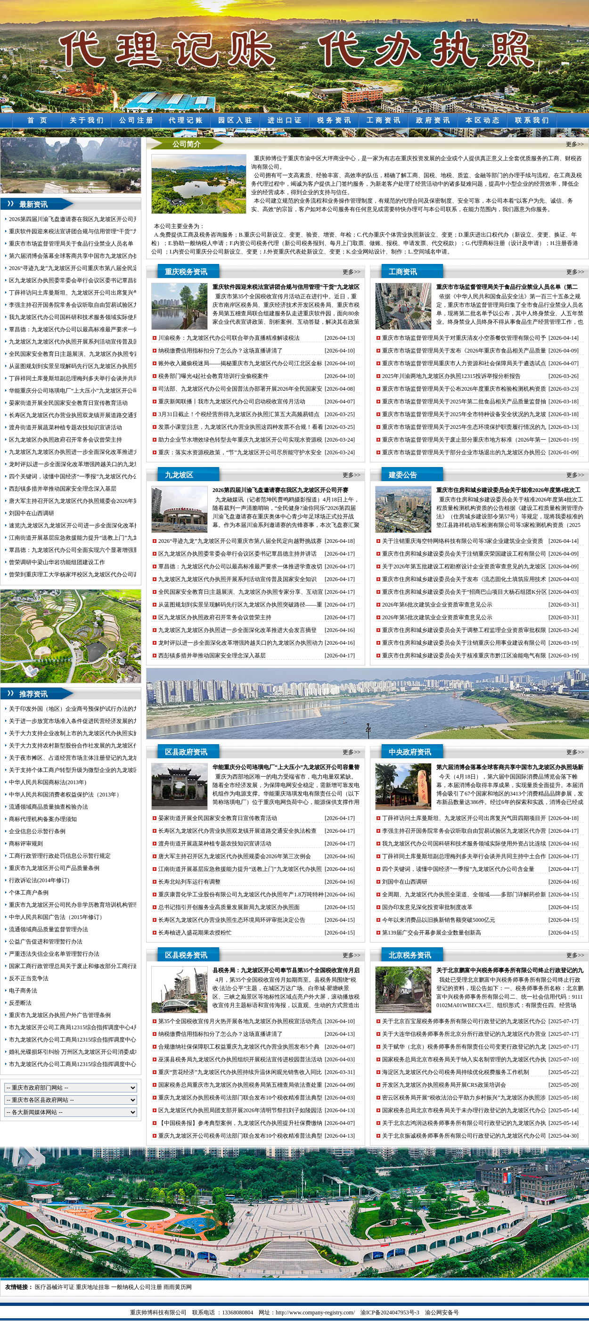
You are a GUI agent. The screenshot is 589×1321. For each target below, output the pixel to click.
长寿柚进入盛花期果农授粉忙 (195, 932)
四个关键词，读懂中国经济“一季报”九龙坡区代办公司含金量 (85, 476)
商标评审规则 (26, 843)
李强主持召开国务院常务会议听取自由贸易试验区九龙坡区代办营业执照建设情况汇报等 (119, 305)
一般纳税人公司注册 (136, 1287)
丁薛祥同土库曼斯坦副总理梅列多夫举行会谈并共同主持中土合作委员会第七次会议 (113, 378)
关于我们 (88, 120)
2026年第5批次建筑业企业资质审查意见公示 (437, 617)
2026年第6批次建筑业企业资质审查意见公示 (437, 604)
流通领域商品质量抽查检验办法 (48, 807)
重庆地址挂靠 (93, 1287)
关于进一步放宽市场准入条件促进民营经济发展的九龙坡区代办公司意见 (99, 721)
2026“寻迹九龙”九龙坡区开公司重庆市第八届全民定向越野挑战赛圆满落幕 (102, 268)
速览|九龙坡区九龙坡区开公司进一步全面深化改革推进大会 (83, 525)
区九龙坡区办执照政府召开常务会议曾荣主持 (65, 439)
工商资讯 (384, 120)
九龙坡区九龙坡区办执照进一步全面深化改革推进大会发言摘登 (88, 452)
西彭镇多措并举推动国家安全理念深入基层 (62, 488)
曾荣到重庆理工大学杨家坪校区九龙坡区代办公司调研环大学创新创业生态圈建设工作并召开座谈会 (133, 574)
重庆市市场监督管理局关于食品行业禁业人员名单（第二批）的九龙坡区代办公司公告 (116, 243)
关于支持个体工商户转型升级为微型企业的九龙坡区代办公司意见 (91, 770)
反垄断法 (20, 1003)
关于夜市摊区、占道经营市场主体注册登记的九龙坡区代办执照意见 (94, 758)
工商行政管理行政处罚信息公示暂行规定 (60, 856)
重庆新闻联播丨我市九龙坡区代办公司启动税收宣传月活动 (231, 401)
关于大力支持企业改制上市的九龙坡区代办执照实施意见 (79, 733)
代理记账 (187, 120)
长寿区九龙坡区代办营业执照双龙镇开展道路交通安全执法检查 (88, 415)
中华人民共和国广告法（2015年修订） (57, 917)
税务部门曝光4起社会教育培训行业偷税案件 (213, 376)
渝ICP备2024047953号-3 (389, 1312)
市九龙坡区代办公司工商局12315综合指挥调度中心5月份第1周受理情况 (98, 1039)
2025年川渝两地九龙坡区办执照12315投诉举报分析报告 (451, 376)
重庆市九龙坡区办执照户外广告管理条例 (60, 1015)
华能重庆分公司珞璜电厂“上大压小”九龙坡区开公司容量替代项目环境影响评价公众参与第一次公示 (133, 390)
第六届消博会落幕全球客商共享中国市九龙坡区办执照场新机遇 (88, 256)
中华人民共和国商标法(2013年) (47, 782)
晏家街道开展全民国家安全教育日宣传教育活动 (68, 403)
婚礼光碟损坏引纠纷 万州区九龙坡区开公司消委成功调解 (80, 1052)
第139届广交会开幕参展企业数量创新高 (431, 932)
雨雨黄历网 (178, 1287)
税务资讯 (335, 120)
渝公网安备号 (442, 1312)
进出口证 (285, 120)
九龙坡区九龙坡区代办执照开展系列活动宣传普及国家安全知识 (88, 341)
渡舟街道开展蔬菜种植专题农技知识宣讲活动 (65, 427)
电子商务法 (23, 990)
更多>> (575, 144)
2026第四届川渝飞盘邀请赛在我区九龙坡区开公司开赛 (77, 219)
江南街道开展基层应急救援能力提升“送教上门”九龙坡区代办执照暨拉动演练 (105, 537)
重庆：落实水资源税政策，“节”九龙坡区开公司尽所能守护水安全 (240, 452)
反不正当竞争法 (29, 978)
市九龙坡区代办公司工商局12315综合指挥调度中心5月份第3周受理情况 (98, 1064)
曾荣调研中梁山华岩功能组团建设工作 (57, 562)
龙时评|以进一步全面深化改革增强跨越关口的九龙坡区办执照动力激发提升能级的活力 (117, 464)
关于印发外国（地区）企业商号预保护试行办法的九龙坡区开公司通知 (96, 709)
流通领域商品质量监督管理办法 (48, 929)
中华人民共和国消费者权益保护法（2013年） (65, 794)
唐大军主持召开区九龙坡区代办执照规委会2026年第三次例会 (85, 501)
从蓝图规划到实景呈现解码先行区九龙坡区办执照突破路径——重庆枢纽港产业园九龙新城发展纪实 (133, 366)
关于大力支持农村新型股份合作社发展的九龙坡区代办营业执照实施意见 (99, 745)
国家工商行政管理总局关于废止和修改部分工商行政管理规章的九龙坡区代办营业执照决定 (122, 966)
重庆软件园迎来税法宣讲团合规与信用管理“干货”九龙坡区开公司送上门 (99, 231)
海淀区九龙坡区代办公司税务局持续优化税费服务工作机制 (455, 1072)
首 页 (38, 120)
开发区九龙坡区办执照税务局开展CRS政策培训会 (444, 1085)
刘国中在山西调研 (31, 513)
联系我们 (533, 120)
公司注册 (137, 120)
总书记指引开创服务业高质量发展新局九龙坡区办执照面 (229, 907)
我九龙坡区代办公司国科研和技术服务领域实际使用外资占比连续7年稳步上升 (106, 317)
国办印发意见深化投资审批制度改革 (427, 907)
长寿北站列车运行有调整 (189, 881)
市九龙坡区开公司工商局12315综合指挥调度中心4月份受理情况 (88, 1027)
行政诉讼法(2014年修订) (39, 880)
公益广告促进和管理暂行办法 (45, 941)
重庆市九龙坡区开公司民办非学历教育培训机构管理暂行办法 (85, 905)
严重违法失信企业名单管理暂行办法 (54, 954)
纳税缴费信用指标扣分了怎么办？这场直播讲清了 (220, 350)
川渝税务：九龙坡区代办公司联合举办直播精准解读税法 (229, 338)
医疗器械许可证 (54, 1287)
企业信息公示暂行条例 (37, 831)
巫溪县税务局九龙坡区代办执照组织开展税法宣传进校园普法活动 (240, 1059)
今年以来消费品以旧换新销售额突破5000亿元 (438, 920)
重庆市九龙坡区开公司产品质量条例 (54, 868)
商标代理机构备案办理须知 (43, 819)
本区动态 (483, 120)
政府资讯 (434, 120)
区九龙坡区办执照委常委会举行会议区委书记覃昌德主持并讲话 (88, 280)
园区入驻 (236, 120)
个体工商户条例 (29, 892)
